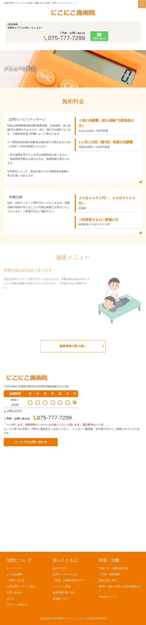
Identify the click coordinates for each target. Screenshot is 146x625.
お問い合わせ (14, 592)
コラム (10, 598)
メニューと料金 (62, 586)
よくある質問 (14, 574)
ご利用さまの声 (16, 580)
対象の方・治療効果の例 (113, 568)
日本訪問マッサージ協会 (21, 586)
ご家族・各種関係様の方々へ (69, 580)
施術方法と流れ (108, 580)
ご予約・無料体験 (109, 574)
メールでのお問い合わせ (30, 442)
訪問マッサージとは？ (66, 574)
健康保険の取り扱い (73, 346)
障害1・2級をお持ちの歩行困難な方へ (120, 588)
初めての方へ (60, 568)
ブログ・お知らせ (17, 604)
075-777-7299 (64, 38)
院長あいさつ (60, 598)
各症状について (108, 596)
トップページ (14, 568)
